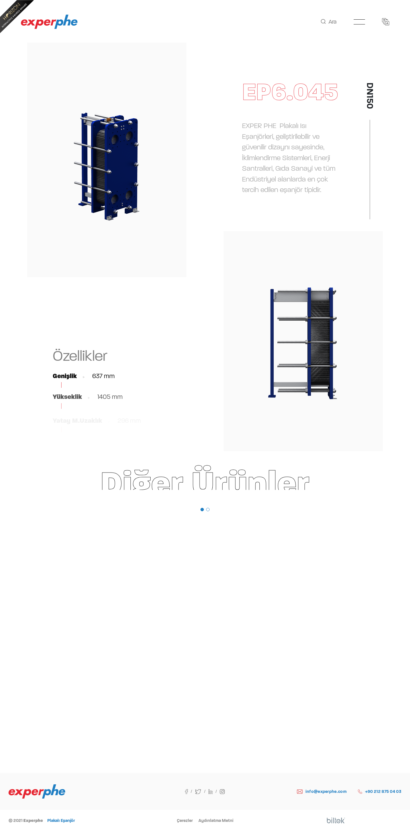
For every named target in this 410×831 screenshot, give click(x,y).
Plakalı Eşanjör (61, 820)
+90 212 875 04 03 (379, 791)
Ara (329, 22)
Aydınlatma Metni (215, 820)
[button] (202, 509)
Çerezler (185, 820)
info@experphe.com (322, 791)
